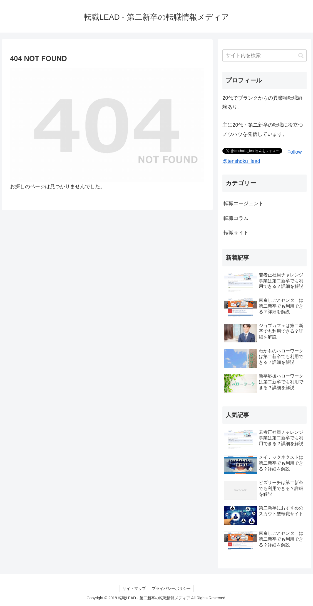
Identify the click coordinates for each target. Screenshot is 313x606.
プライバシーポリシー (171, 588)
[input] (264, 55)
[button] (301, 55)
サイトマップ (134, 588)
